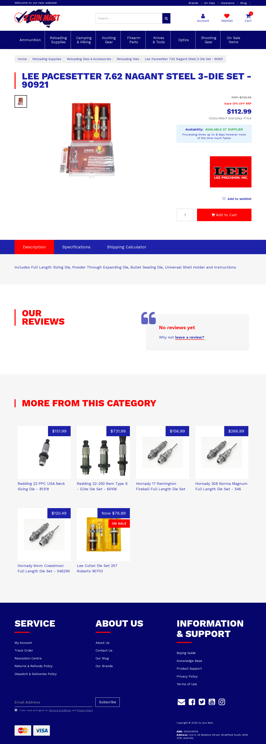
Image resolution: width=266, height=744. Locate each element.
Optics (183, 40)
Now (114, 513)
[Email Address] (53, 702)
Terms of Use (187, 684)
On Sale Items (233, 40)
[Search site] (166, 18)
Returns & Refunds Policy (34, 666)
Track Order (24, 650)
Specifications (76, 246)
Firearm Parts (133, 40)
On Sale (210, 3)
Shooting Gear (208, 40)
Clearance (228, 3)
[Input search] (129, 18)
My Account (23, 643)
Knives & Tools (158, 40)
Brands (193, 3)
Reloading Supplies (58, 40)
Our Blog (102, 658)
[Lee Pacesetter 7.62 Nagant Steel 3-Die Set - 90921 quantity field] (185, 215)
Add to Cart (224, 215)
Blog (244, 3)
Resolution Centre (28, 658)
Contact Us (104, 650)
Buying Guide (186, 653)
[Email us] (181, 701)
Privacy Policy (187, 676)
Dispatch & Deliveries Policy (36, 674)
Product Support (189, 668)
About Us (103, 643)
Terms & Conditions (60, 710)
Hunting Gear (108, 40)
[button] (236, 199)
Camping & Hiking (83, 40)
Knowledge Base (189, 661)
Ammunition (29, 40)
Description (34, 246)
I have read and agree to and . (54, 710)
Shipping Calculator (126, 246)
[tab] (34, 247)
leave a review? (189, 337)
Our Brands (104, 666)
